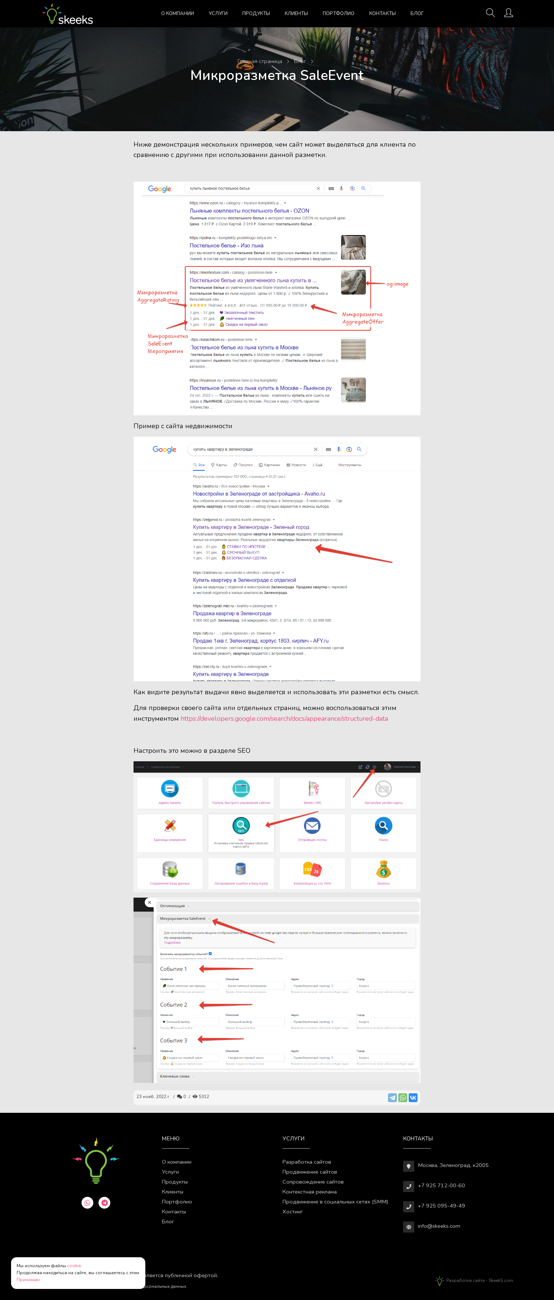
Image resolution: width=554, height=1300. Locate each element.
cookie (74, 1266)
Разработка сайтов (307, 1162)
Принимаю (28, 1280)
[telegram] (104, 1203)
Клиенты (296, 13)
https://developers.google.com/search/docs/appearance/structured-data (284, 718)
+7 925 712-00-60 (441, 1185)
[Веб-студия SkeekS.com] (67, 13)
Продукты (256, 13)
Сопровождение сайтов (313, 1181)
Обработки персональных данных (149, 1286)
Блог (417, 13)
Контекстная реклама (310, 1191)
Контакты (382, 13)
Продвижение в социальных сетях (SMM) (335, 1201)
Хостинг (293, 1211)
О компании (177, 13)
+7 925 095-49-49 (441, 1205)
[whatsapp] (87, 1203)
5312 (201, 1097)
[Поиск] (490, 15)
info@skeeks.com (439, 1226)
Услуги (218, 13)
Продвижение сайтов (310, 1171)
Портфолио (338, 13)
